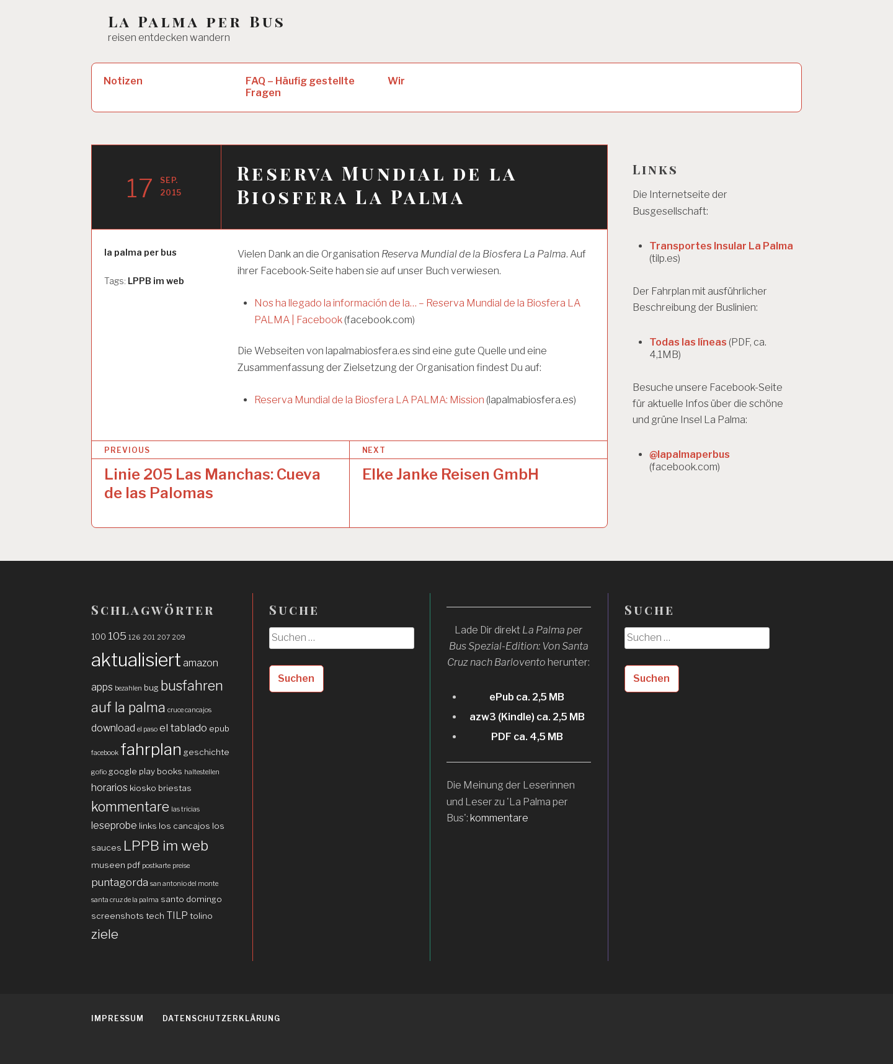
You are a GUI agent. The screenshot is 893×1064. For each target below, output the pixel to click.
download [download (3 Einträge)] (113, 728)
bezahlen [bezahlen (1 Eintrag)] (128, 688)
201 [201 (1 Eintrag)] (149, 637)
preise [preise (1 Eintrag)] (181, 866)
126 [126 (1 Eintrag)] (134, 637)
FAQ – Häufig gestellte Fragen (300, 87)
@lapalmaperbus (689, 454)
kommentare (499, 818)
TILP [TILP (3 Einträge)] (177, 915)
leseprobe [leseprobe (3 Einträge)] (114, 825)
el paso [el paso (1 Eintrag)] (147, 729)
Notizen (123, 81)
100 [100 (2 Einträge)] (98, 637)
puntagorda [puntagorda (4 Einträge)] (119, 881)
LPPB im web (156, 280)
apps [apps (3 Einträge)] (102, 687)
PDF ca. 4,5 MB (527, 737)
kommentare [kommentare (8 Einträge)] (130, 806)
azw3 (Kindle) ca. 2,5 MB (527, 717)
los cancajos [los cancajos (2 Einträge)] (184, 826)
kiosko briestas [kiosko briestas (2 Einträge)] (161, 788)
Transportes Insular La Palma (721, 246)
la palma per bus (140, 252)
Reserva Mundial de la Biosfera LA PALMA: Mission (369, 400)
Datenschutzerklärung (221, 1018)
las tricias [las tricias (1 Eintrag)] (185, 809)
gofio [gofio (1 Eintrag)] (99, 772)
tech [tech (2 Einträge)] (155, 916)
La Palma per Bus (197, 21)
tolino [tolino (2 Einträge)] (201, 916)
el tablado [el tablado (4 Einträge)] (183, 727)
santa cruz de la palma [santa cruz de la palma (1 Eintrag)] (125, 900)
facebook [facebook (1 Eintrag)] (104, 753)
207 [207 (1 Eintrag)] (163, 637)
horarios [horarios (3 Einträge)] (109, 788)
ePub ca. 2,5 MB (526, 697)
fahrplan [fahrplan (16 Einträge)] (151, 749)
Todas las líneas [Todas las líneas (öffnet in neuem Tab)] (688, 342)
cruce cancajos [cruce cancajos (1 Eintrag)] (189, 710)
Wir (396, 81)
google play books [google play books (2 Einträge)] (145, 771)
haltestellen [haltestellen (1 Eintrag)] (202, 772)
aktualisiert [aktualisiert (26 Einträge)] (136, 660)
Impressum (117, 1018)
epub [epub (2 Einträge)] (219, 728)
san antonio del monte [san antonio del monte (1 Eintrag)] (184, 884)
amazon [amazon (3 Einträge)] (200, 663)
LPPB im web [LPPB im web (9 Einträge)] (165, 846)
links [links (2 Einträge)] (148, 826)
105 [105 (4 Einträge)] (117, 635)
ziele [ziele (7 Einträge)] (104, 934)
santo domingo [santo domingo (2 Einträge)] (191, 899)
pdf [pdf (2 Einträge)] (133, 865)
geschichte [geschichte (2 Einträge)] (206, 752)
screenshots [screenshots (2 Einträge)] (117, 916)
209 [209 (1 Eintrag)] (178, 637)
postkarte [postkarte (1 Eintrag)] (156, 866)
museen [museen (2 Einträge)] (108, 865)
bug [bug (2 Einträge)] (151, 687)
